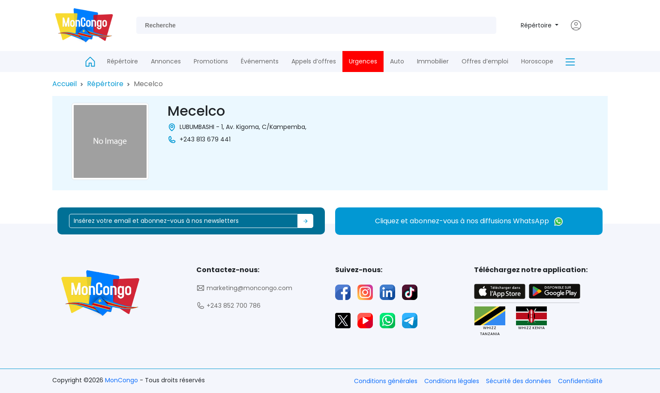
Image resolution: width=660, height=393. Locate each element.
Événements (260, 61)
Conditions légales (451, 381)
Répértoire (537, 25)
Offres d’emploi (485, 61)
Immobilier (433, 61)
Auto (397, 61)
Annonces (166, 61)
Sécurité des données (518, 381)
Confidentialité (580, 381)
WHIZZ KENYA (531, 318)
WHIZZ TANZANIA (489, 321)
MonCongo (122, 380)
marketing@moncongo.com (244, 288)
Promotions (211, 61)
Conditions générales (385, 381)
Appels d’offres (313, 61)
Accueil (64, 84)
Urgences (363, 61)
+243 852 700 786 (228, 305)
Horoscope (537, 61)
